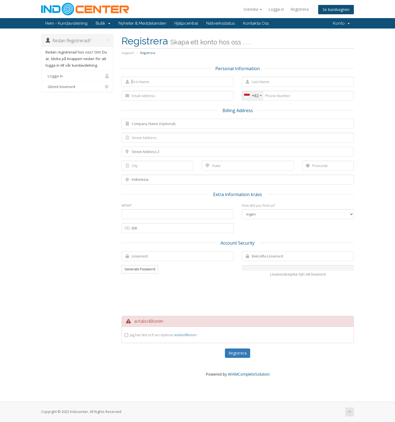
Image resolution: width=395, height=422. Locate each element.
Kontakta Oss (256, 23)
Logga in (276, 9)
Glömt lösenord (77, 86)
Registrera (299, 9)
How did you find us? (258, 205)
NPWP (127, 205)
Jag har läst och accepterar (163, 334)
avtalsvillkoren (185, 334)
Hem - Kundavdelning (66, 23)
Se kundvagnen (336, 9)
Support (128, 53)
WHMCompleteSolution (249, 374)
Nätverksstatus (220, 23)
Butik (103, 23)
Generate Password (140, 269)
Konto (341, 23)
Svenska (253, 9)
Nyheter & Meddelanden (142, 23)
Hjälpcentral (186, 23)
